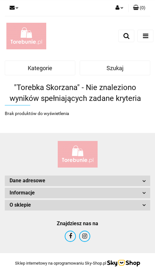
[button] (139, 8)
